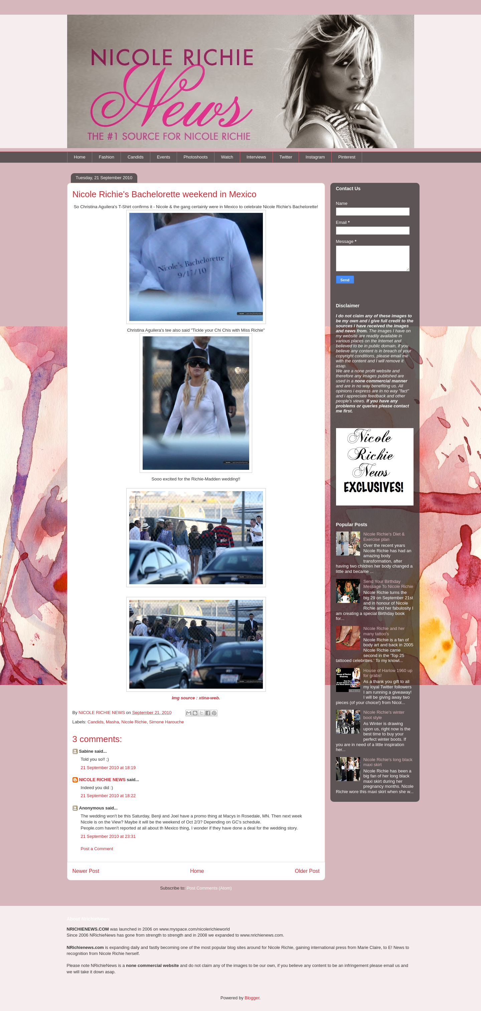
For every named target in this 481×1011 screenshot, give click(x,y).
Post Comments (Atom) (209, 888)
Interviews (256, 156)
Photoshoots (195, 156)
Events (163, 156)
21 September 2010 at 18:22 (108, 795)
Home (80, 156)
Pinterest (346, 156)
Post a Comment (97, 848)
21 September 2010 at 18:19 (108, 767)
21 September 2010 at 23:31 (108, 836)
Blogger (252, 997)
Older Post (307, 871)
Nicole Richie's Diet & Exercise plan (384, 537)
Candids (136, 156)
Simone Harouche (166, 721)
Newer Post (86, 871)
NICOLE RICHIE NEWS (102, 779)
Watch (227, 156)
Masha (112, 721)
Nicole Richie (134, 721)
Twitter (286, 156)
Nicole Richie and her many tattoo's (384, 631)
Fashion (106, 156)
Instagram (315, 156)
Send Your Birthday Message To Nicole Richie (388, 584)
